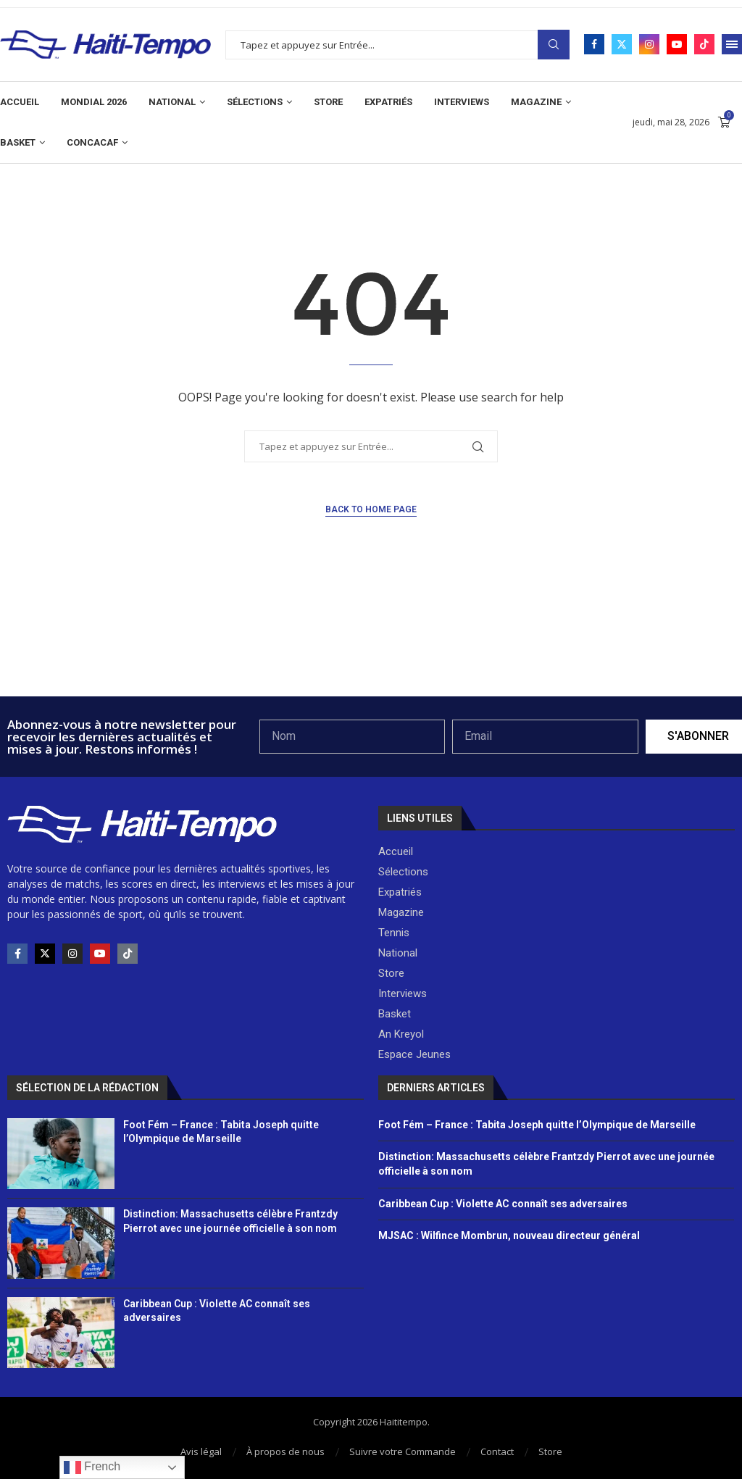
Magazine (536, 101)
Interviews (461, 101)
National (172, 101)
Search (554, 44)
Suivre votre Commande (402, 1451)
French (92, 1467)
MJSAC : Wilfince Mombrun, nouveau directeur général (509, 1235)
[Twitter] (622, 44)
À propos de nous (285, 1451)
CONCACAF (92, 142)
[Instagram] (649, 44)
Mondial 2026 (94, 101)
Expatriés (388, 101)
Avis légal (201, 1451)
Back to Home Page (371, 509)
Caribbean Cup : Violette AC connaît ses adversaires (503, 1203)
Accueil (19, 101)
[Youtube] (677, 44)
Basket (18, 142)
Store (328, 101)
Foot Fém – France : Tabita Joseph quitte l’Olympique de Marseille (537, 1124)
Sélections (255, 101)
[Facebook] (594, 44)
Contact (497, 1451)
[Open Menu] (732, 44)
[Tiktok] (704, 44)
